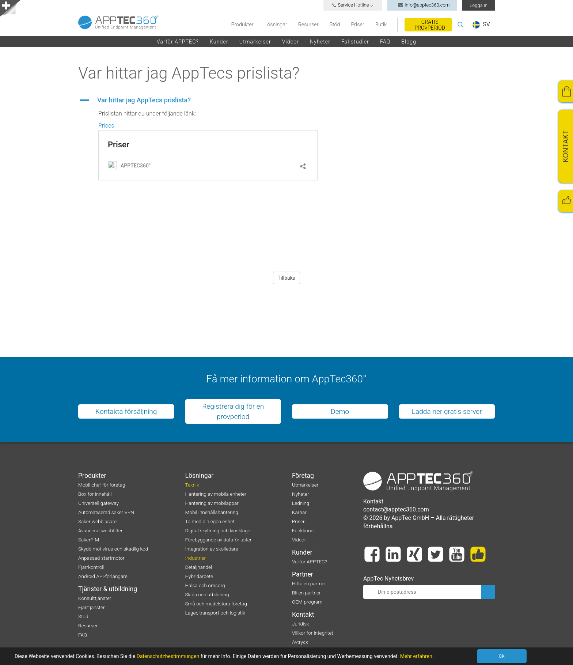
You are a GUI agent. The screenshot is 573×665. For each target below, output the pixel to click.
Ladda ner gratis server (447, 411)
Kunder (219, 42)
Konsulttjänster (94, 598)
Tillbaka (287, 278)
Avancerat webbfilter (100, 530)
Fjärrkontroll (91, 567)
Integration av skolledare (211, 549)
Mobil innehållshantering (211, 512)
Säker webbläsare (97, 521)
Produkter (242, 24)
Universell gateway (98, 503)
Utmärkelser (255, 42)
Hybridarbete (199, 576)
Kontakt (303, 614)
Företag (303, 475)
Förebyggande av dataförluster (218, 540)
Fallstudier (355, 42)
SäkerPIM (88, 540)
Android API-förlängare (103, 576)
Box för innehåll (95, 494)
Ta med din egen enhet (210, 521)
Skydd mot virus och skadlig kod (113, 549)
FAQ (385, 42)
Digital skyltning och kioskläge (217, 530)
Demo (340, 411)
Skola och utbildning (207, 594)
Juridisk (300, 624)
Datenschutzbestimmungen (168, 656)
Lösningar (276, 24)
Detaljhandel (198, 567)
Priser (357, 24)
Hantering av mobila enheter (216, 494)
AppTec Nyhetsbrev (388, 578)
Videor (290, 42)
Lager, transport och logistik (215, 613)
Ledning (300, 503)
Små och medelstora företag (216, 604)
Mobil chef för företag (101, 485)
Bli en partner (306, 593)
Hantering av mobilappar (212, 503)
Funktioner (303, 530)
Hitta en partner (309, 583)
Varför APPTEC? (178, 42)
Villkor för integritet (312, 633)
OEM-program (307, 602)
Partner (302, 574)
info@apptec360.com (422, 5)
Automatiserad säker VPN (106, 512)
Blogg (408, 42)
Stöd (335, 24)
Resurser (308, 24)
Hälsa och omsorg (205, 585)
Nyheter (320, 42)
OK (502, 656)
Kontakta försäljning (126, 411)
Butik (381, 24)
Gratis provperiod (430, 25)
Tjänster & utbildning (107, 589)
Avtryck (300, 642)
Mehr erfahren (416, 656)
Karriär (299, 512)
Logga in (478, 5)
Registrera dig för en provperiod (233, 411)
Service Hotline (352, 5)
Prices (106, 125)
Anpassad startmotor (101, 558)
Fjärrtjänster (91, 607)
